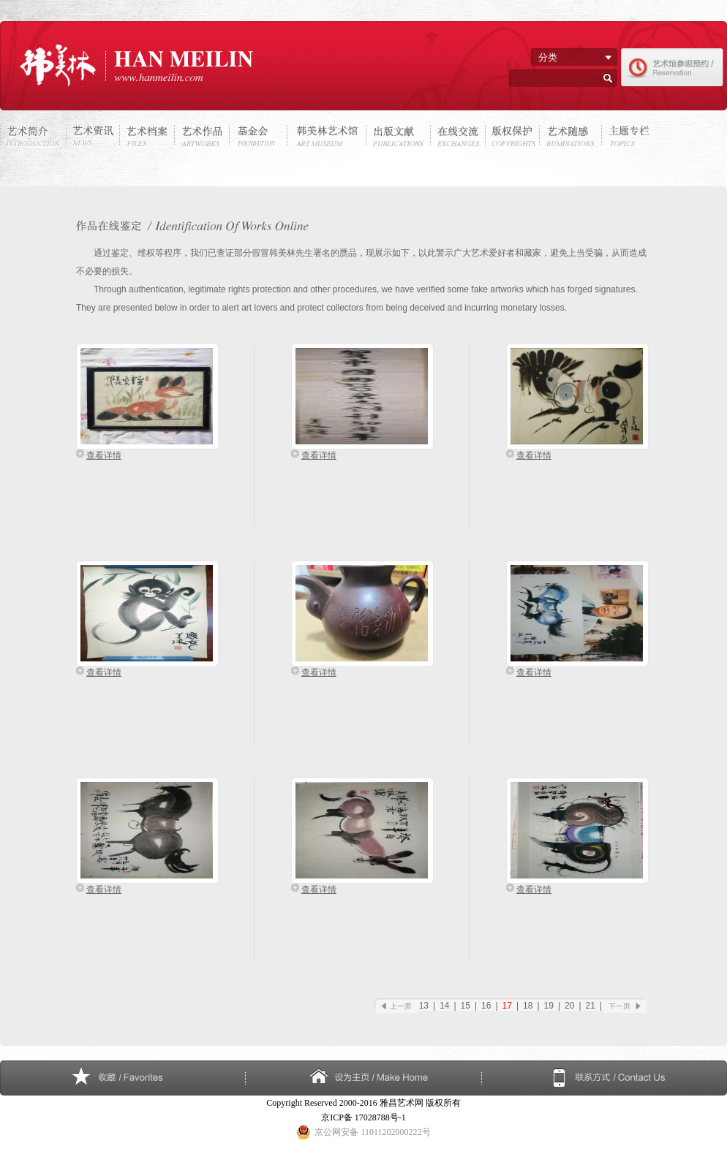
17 (507, 1006)
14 (444, 1006)
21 (590, 1006)
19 (549, 1006)
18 (527, 1006)
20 (569, 1006)
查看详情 (103, 455)
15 (465, 1006)
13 (424, 1006)
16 (486, 1006)
